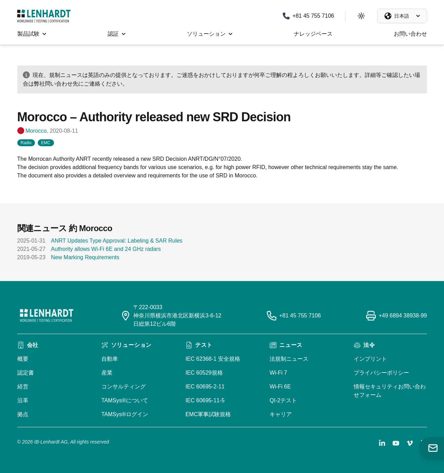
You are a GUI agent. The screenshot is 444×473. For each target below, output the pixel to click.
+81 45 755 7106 (300, 315)
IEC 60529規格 (204, 373)
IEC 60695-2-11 (205, 386)
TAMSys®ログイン (124, 414)
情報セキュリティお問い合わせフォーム (390, 391)
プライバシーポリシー (381, 373)
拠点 (22, 414)
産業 (106, 373)
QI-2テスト (283, 400)
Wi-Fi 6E (280, 386)
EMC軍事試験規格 (208, 414)
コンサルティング (123, 386)
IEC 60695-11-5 (205, 400)
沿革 (22, 400)
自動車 (109, 359)
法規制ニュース (289, 359)
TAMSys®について (124, 400)
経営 (22, 386)
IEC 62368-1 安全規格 (212, 359)
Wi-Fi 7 (278, 373)
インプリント (370, 359)
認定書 (25, 373)
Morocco (36, 131)
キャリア (281, 414)
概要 (22, 359)
